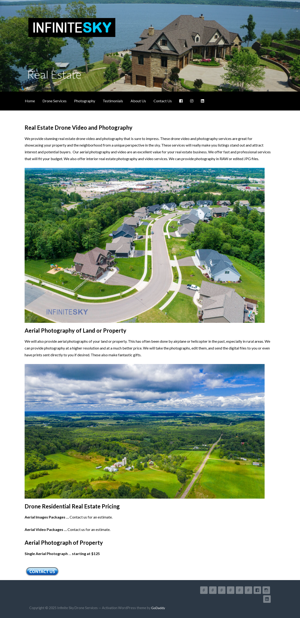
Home (30, 101)
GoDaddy (158, 608)
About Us (138, 101)
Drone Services (54, 101)
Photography (84, 101)
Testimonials (113, 101)
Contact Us (163, 101)
